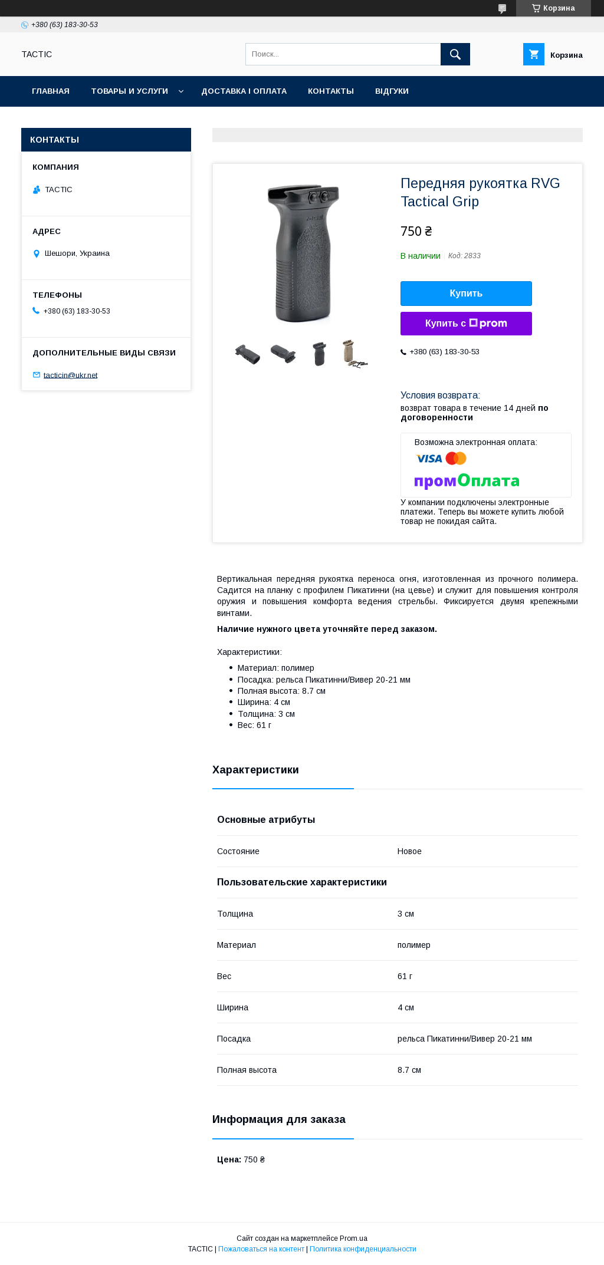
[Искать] (455, 54)
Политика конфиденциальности (363, 1249)
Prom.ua (353, 1238)
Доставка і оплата (244, 91)
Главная (51, 91)
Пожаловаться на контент (261, 1249)
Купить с (466, 323)
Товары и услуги (129, 91)
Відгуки (392, 91)
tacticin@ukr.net (70, 374)
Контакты (331, 91)
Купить (466, 293)
